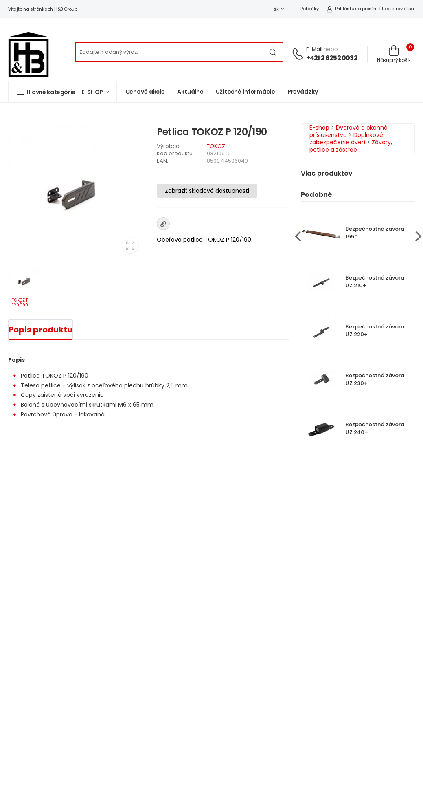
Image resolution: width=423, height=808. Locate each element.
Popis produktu (40, 329)
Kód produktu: (175, 153)
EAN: (162, 160)
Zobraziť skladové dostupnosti (207, 191)
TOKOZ (216, 146)
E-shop (319, 127)
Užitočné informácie (245, 92)
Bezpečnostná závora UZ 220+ (375, 330)
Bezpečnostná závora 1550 (375, 232)
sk (276, 9)
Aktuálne (190, 92)
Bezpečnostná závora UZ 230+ (375, 379)
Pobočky (309, 8)
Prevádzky (302, 92)
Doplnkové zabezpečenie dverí (346, 138)
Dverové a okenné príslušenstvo (348, 131)
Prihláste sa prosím (352, 8)
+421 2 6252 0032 (331, 58)
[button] (62, 91)
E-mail (314, 49)
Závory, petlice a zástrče (350, 146)
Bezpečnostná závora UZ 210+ (375, 281)
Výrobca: (169, 146)
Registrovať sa (398, 8)
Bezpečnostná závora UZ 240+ (375, 428)
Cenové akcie (145, 92)
